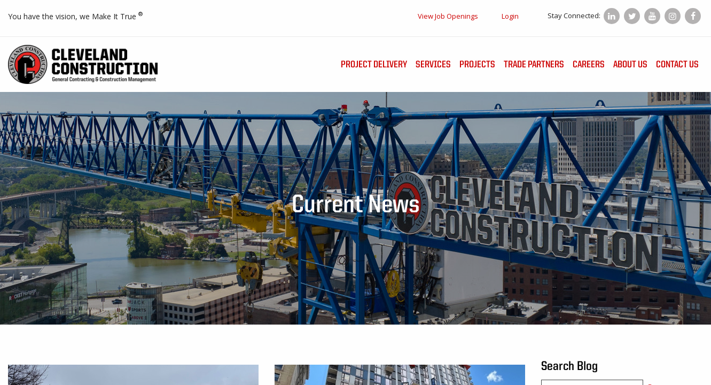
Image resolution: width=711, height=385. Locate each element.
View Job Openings (448, 16)
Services (433, 65)
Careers (589, 65)
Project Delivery (374, 65)
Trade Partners (534, 65)
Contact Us (677, 65)
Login (510, 16)
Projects (477, 65)
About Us (630, 65)
